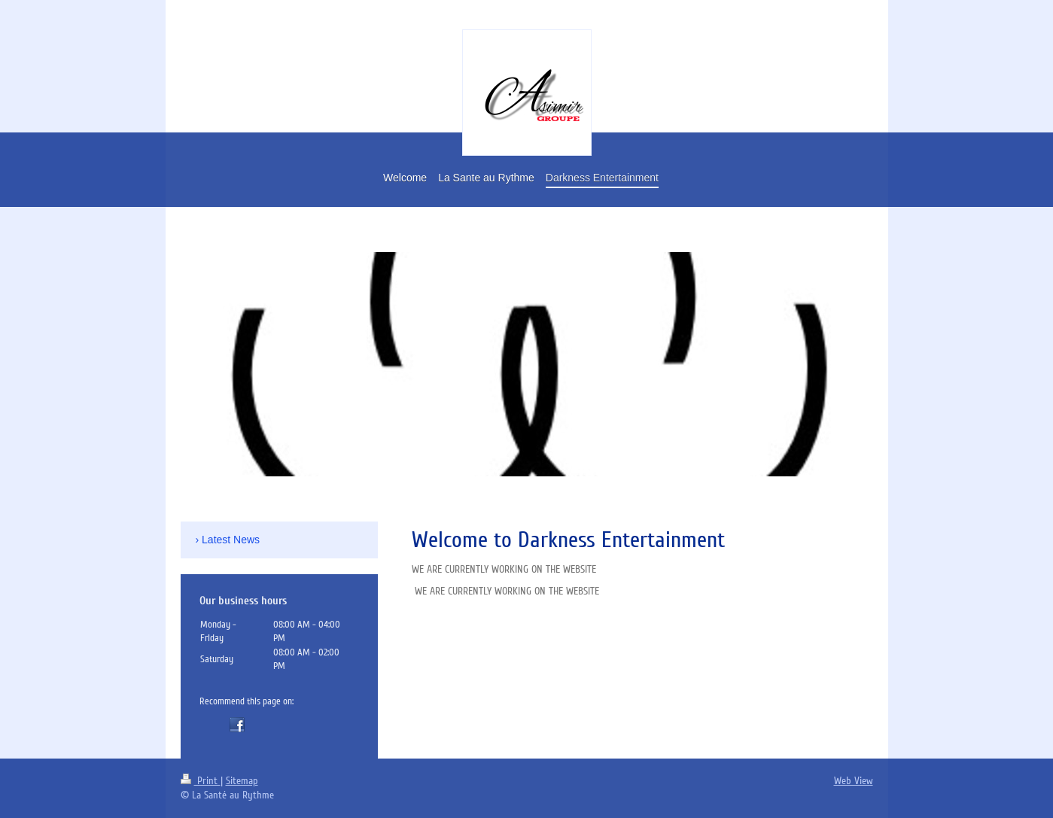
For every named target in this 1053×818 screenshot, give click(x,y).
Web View (853, 780)
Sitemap (242, 780)
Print (201, 780)
